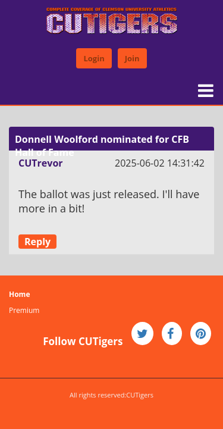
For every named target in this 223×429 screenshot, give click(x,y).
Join (132, 58)
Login (93, 58)
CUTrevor (40, 163)
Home (19, 294)
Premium (24, 310)
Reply (37, 241)
